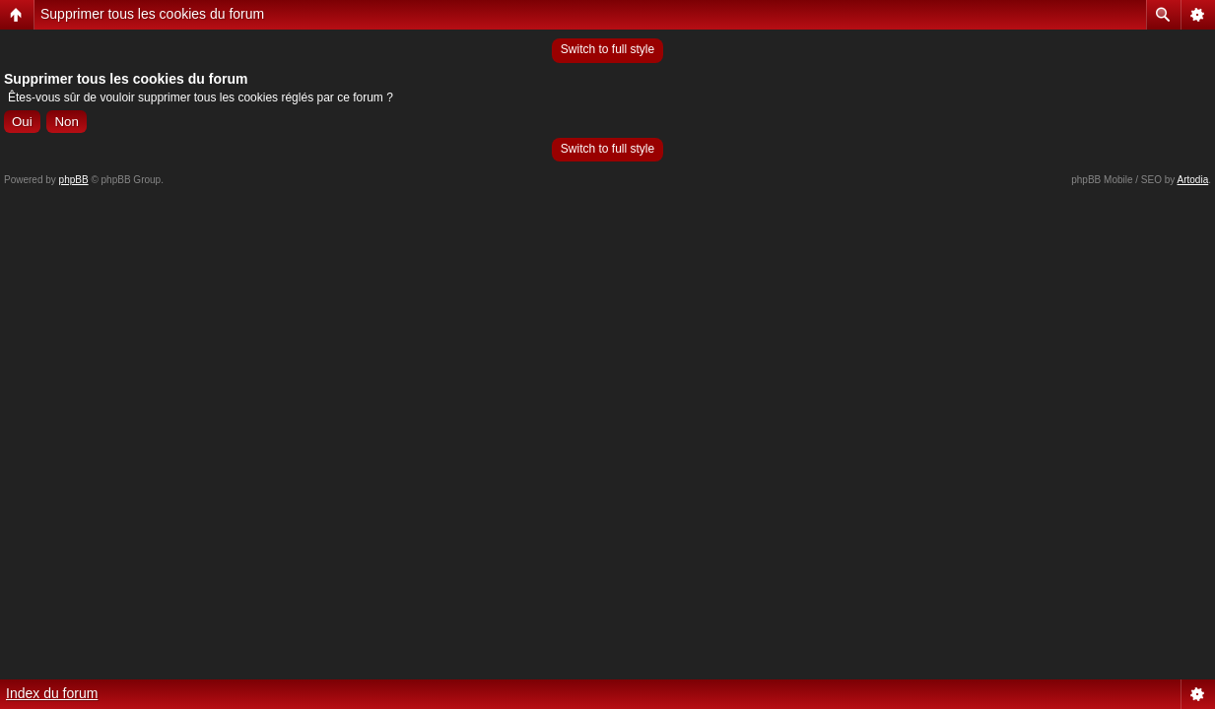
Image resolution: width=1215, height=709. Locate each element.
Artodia (1193, 179)
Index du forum (52, 693)
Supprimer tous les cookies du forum (152, 14)
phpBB (74, 179)
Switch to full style (607, 49)
